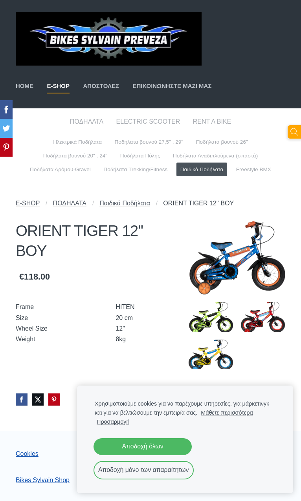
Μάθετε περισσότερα (227, 413)
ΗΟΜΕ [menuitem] (24, 85)
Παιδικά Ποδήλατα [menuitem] (202, 169)
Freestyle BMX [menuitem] (253, 169)
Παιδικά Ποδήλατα (124, 203)
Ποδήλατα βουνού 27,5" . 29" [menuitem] (149, 142)
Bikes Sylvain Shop (43, 480)
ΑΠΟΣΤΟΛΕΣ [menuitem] (101, 85)
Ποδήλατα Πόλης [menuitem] (140, 156)
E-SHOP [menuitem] (58, 85)
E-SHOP (28, 203)
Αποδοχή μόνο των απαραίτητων (143, 469)
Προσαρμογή (113, 422)
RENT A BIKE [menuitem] (212, 121)
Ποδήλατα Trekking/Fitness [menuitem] (135, 169)
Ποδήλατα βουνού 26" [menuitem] (222, 142)
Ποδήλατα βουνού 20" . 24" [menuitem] (75, 156)
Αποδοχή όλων (142, 446)
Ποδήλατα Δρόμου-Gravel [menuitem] (60, 169)
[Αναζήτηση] (294, 132)
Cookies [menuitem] (27, 453)
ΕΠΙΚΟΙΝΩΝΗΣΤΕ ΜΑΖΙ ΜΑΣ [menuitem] (171, 85)
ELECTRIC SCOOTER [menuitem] (148, 121)
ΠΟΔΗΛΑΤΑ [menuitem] (86, 121)
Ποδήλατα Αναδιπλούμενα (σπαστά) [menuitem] (215, 156)
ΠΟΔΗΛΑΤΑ (69, 203)
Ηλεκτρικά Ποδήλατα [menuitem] (77, 142)
